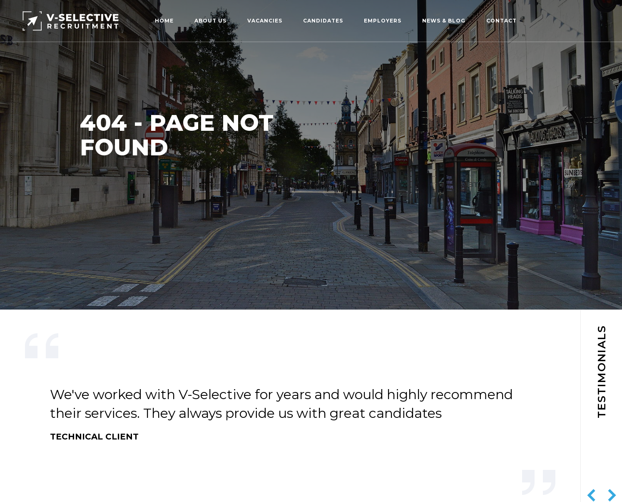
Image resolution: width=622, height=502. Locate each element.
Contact (501, 20)
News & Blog (443, 20)
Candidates (323, 20)
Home (164, 20)
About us (210, 20)
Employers (382, 20)
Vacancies (264, 20)
